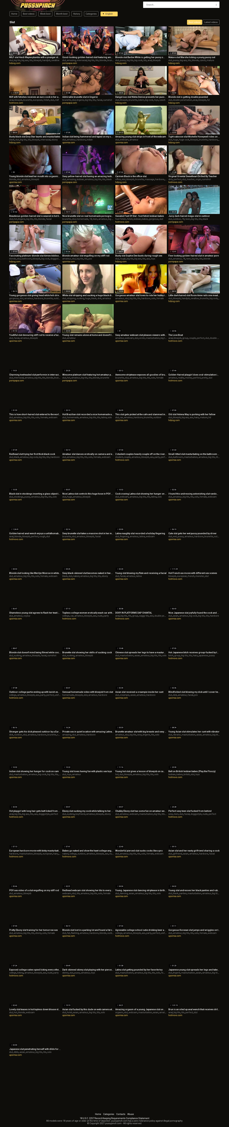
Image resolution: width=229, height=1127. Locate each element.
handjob (46, 60)
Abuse (130, 1114)
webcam (124, 139)
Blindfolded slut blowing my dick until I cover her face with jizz (194, 692)
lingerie (80, 100)
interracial (82, 60)
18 (90, 219)
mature (210, 60)
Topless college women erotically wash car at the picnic (88, 613)
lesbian (80, 179)
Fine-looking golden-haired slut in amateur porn (193, 255)
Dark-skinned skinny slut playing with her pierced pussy (88, 969)
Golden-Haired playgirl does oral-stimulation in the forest (194, 374)
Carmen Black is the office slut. (131, 176)
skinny (65, 972)
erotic (142, 338)
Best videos (29, 14)
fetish (46, 100)
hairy (196, 417)
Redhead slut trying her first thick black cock (32, 454)
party (157, 457)
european (38, 100)
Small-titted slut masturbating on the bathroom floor (194, 454)
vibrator (177, 734)
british (187, 774)
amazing (71, 60)
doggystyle (55, 258)
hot (15, 219)
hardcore (81, 139)
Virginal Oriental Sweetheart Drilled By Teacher (192, 176)
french (191, 576)
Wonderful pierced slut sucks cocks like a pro (139, 850)
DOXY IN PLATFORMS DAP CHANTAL (133, 613)
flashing (75, 933)
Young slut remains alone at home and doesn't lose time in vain (88, 335)
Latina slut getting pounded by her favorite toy (139, 969)
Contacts (120, 1114)
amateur (71, 139)
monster (199, 576)
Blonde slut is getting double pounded (188, 97)
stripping (71, 298)
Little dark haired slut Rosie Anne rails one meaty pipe (194, 295)
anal (150, 60)
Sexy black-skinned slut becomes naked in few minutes (88, 573)
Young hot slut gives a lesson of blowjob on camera (141, 771)
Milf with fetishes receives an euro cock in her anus (35, 97)
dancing (124, 893)
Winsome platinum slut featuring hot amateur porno (88, 374)
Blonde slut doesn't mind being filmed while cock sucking (35, 652)
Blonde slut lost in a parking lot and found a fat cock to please (88, 930)
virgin (198, 179)
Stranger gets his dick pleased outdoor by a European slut (35, 731)
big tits (17, 60)
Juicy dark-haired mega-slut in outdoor (189, 216)
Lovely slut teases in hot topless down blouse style (35, 1009)
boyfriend (80, 814)
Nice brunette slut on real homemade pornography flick (88, 216)
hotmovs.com (16, 103)
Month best (62, 14)
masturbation (153, 338)
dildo (16, 1052)
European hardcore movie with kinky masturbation (35, 850)
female (160, 298)
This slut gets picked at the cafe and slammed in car (141, 414)
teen (95, 219)
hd (208, 100)
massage (149, 179)
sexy (139, 734)
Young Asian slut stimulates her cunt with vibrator (193, 731)
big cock (138, 60)
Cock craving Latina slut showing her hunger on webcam (141, 493)
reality (181, 377)
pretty (205, 377)
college (65, 616)
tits (31, 60)
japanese (203, 655)
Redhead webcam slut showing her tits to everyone (88, 890)
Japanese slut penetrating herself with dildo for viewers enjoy (35, 1049)
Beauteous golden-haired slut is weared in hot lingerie (35, 216)
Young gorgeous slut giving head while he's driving (35, 295)
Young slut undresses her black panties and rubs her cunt (194, 890)
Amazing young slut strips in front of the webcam (140, 136)
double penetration (182, 100)
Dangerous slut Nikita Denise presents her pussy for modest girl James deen (141, 97)
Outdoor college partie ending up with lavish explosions (35, 692)
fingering (124, 536)
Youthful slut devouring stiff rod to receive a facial (35, 335)
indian (90, 139)
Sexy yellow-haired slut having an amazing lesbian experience (88, 176)
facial (99, 100)
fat (68, 933)
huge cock (184, 139)
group (185, 338)
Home (14, 14)
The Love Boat (175, 335)
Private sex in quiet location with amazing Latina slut (88, 731)
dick (99, 298)
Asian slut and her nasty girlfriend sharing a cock (193, 850)
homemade (82, 219)
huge (175, 139)
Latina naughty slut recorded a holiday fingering (140, 533)
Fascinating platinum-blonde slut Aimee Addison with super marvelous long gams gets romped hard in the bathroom (35, 255)
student (119, 457)
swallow (55, 60)
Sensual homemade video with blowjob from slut (87, 692)
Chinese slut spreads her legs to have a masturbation (141, 652)
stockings (18, 496)
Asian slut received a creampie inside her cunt (139, 692)
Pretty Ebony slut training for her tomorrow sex (33, 930)
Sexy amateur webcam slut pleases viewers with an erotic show (141, 335)
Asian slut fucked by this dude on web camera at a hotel (88, 1009)
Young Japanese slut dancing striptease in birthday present (141, 890)
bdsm (141, 100)
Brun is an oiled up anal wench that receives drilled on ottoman (194, 1009)
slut (11, 60)
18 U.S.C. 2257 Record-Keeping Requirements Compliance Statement (114, 1118)
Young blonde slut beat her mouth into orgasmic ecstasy (35, 176)
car (121, 417)
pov (90, 258)
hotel (69, 1012)
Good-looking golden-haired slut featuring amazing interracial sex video (88, 57)
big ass (24, 60)
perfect (177, 179)
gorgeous (154, 219)
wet (175, 536)
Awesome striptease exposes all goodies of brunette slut (141, 374)
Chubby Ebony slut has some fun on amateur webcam (141, 811)
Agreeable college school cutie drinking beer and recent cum (141, 930)
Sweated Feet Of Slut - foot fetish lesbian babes (139, 216)
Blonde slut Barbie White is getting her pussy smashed (141, 57)
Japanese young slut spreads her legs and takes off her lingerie (194, 969)
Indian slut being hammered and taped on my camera (88, 136)
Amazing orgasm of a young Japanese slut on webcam (141, 1009)
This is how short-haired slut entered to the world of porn (35, 414)
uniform (59, 695)
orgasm (119, 1012)
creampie (124, 695)
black (11, 139)
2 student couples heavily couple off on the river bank (141, 454)
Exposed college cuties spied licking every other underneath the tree (35, 969)
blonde (103, 60)
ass (148, 258)
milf (57, 100)
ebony (55, 139)
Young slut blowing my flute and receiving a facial (141, 573)
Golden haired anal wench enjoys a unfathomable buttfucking (35, 533)
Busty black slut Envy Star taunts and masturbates (34, 136)
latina (104, 417)
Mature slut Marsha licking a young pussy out (191, 57)
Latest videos (211, 22)
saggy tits (144, 616)
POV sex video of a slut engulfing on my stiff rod (34, 890)
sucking (80, 298)
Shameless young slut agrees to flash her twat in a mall (35, 613)
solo (153, 298)
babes (145, 219)
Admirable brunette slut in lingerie (80, 97)
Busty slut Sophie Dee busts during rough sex (138, 255)
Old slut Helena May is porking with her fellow (191, 414)
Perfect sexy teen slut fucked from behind (190, 811)
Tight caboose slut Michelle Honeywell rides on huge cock (194, 136)
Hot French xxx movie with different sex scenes (192, 573)
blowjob (37, 60)
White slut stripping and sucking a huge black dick (88, 295)
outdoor (177, 219)
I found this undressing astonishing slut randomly (194, 493)
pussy (123, 60)
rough (123, 258)
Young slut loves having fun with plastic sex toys (87, 771)
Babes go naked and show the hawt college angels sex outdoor (88, 850)
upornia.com (68, 142)
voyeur (27, 616)
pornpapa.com (69, 63)
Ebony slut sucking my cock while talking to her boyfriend (88, 811)
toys (156, 100)
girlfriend (177, 853)
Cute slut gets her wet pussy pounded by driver (192, 533)
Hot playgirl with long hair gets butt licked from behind (35, 811)
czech (203, 60)
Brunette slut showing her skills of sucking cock (87, 652)
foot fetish (120, 219)
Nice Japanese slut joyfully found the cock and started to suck (194, 613)
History (76, 14)
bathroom (27, 258)
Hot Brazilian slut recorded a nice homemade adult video (88, 414)
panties (183, 893)
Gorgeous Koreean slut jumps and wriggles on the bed (194, 930)
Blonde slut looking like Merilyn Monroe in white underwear (35, 573)
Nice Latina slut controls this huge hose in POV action (88, 493)
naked (76, 576)
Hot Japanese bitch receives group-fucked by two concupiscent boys (194, 652)
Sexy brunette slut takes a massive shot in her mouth (88, 533)
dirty (170, 179)
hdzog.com (15, 63)
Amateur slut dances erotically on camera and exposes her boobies (88, 454)
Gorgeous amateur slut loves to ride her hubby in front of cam (141, 295)
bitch (170, 655)
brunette (111, 60)
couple (192, 338)
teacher (191, 179)
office (118, 179)
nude (100, 616)
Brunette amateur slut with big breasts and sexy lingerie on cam (141, 731)
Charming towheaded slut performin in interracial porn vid (35, 374)
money (188, 377)
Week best (45, 14)
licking (20, 972)
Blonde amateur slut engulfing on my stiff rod (85, 255)
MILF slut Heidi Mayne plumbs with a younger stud (35, 57)
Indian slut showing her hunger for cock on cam (34, 771)
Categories (91, 14)
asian (175, 616)
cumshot (107, 100)
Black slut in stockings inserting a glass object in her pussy (35, 493)
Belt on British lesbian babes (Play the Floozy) (192, 771)
